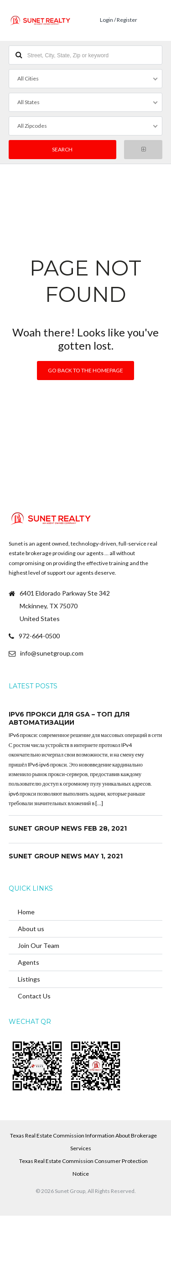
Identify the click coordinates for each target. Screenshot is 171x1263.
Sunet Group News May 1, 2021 (66, 856)
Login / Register (118, 19)
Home (26, 912)
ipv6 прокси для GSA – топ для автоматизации (69, 718)
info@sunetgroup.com (51, 653)
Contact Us (34, 996)
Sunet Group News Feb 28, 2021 (68, 828)
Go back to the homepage (85, 370)
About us (31, 928)
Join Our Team (38, 945)
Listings (29, 979)
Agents (28, 962)
